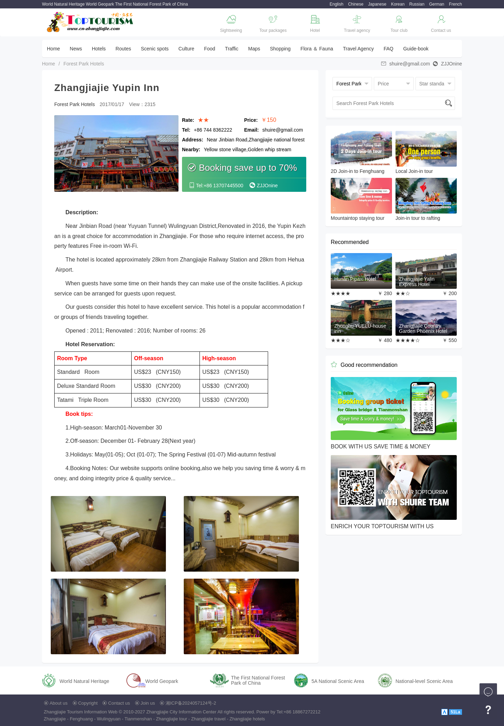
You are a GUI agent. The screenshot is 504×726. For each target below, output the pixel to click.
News (76, 48)
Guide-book (415, 48)
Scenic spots (154, 48)
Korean (398, 4)
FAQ (388, 48)
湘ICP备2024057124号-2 (191, 703)
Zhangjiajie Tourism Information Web (81, 711)
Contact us (119, 703)
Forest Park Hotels (83, 64)
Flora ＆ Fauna (316, 48)
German (436, 4)
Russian (416, 4)
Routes (123, 48)
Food (209, 48)
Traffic (231, 48)
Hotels (99, 48)
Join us (148, 703)
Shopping (280, 48)
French (455, 4)
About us (59, 703)
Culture (186, 48)
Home (53, 48)
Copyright (88, 703)
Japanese (377, 4)
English (336, 4)
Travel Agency (358, 48)
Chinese (355, 4)
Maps (254, 48)
